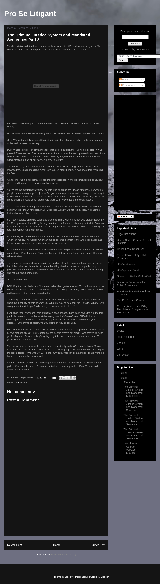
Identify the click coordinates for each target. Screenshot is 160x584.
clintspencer (79, 576)
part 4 (83, 49)
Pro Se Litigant (30, 14)
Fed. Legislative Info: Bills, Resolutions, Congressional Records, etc (132, 309)
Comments (127, 85)
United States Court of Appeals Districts (131, 448)
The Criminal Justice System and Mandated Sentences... (133, 391)
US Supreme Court (128, 270)
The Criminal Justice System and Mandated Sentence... (133, 420)
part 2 (39, 49)
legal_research (125, 336)
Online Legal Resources (130, 249)
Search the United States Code (134, 276)
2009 (124, 373)
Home (57, 545)
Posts (124, 79)
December (130, 382)
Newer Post (14, 545)
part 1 (27, 49)
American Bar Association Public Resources (131, 284)
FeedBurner (142, 49)
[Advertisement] (56, 511)
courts (120, 330)
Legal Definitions (126, 234)
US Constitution (126, 264)
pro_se (121, 342)
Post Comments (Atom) (63, 554)
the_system (21, 382)
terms (120, 348)
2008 (124, 377)
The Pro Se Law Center (130, 300)
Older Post (98, 545)
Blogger (105, 576)
